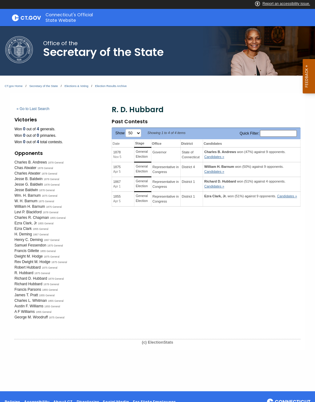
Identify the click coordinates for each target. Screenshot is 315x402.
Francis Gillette (26, 251)
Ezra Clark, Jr (25, 223)
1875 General (50, 195)
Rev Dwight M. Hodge (32, 262)
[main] (157, 208)
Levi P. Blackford (28, 212)
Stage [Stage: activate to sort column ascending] (139, 143)
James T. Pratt (26, 295)
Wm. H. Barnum (27, 195)
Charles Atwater (27, 173)
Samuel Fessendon (30, 245)
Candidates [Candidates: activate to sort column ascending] (213, 143)
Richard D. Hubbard (30, 278)
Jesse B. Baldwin (28, 179)
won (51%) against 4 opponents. (244, 183)
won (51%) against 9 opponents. (250, 196)
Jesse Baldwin (26, 190)
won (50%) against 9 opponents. (244, 169)
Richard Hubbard (28, 284)
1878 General (56, 162)
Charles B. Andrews (30, 162)
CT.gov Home (13, 86)
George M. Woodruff (31, 317)
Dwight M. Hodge (28, 256)
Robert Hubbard (27, 267)
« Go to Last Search (33, 109)
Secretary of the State (43, 86)
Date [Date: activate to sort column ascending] (116, 143)
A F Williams (24, 311)
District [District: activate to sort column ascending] (187, 143)
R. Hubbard (23, 273)
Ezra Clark (23, 229)
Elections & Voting (76, 86)
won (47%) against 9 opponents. (244, 154)
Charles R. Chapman (31, 217)
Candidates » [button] (214, 157)
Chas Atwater (25, 168)
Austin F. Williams (28, 306)
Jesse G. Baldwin (28, 184)
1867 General (41, 234)
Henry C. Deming (28, 240)
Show (128, 133)
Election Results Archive (111, 86)
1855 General (58, 217)
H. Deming (23, 234)
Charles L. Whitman (30, 300)
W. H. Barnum (26, 201)
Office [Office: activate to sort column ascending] (156, 143)
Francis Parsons (27, 289)
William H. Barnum (29, 206)
